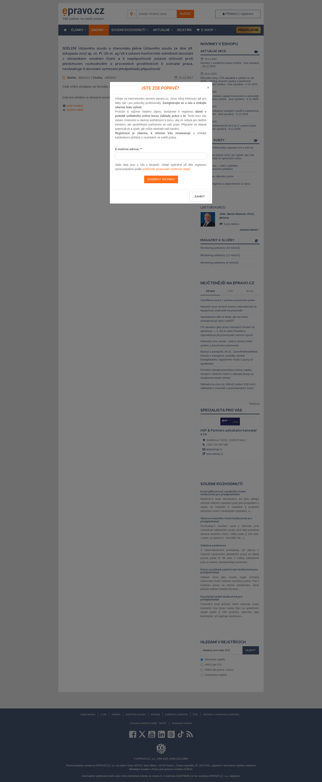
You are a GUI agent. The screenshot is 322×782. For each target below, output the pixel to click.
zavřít (199, 196)
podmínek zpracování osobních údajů (166, 169)
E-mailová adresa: (128, 149)
